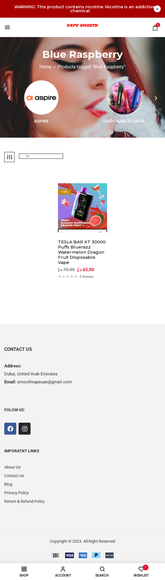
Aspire (41, 121)
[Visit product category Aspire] (41, 97)
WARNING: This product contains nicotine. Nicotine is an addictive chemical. (84, 8)
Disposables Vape (123, 121)
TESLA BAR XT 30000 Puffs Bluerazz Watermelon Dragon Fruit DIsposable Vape (82, 252)
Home (45, 67)
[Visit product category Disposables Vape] (124, 97)
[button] (155, 27)
